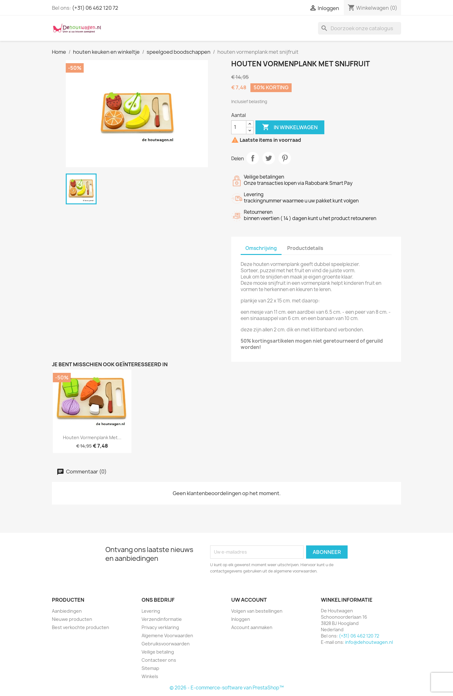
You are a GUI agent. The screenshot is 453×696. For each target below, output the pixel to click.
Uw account (249, 599)
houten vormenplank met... (92, 437)
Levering (151, 611)
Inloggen (240, 619)
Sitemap (150, 668)
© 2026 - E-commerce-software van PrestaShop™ (227, 687)
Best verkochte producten (80, 627)
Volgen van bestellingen (256, 611)
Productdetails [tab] (305, 248)
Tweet (268, 158)
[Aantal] (238, 127)
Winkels (150, 676)
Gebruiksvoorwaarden (166, 644)
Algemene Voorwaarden (167, 635)
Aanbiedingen (67, 611)
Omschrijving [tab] (261, 248)
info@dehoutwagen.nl (369, 642)
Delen (252, 158)
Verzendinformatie (162, 619)
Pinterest (284, 158)
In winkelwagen (290, 127)
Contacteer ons (159, 660)
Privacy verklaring (160, 627)
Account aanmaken (251, 627)
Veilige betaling (158, 652)
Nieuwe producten (72, 619)
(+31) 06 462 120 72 (95, 7)
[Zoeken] (359, 28)
